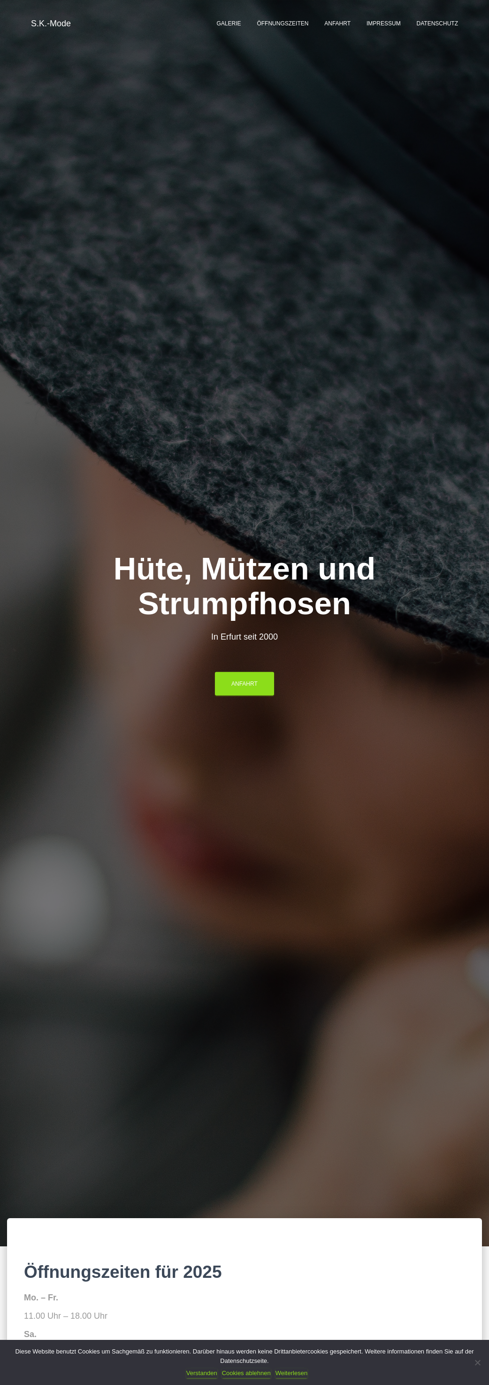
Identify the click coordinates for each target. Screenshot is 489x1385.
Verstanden (201, 1373)
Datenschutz (437, 23)
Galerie (228, 23)
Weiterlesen (291, 1373)
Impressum (384, 23)
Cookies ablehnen (246, 1373)
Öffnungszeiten (282, 23)
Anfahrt (337, 23)
